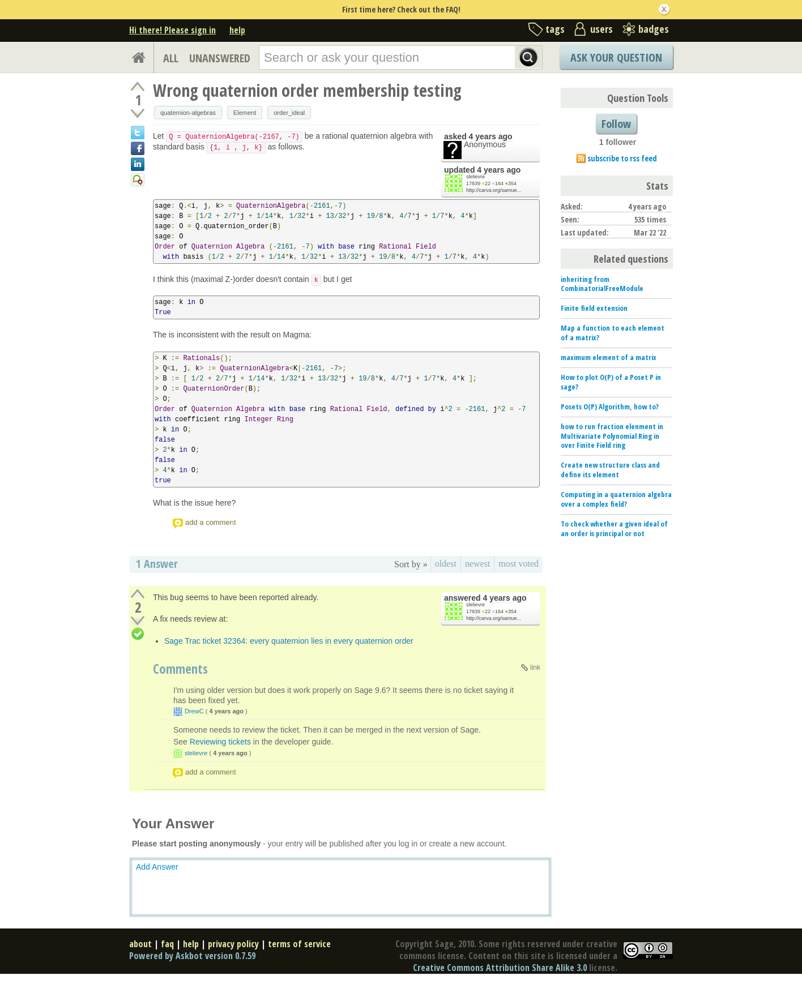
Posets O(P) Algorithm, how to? (610, 406)
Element (244, 112)
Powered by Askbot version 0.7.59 (192, 955)
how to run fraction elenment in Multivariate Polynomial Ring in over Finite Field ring (612, 436)
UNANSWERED (219, 58)
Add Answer (157, 866)
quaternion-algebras (188, 112)
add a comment (210, 522)
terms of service (299, 944)
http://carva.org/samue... (493, 190)
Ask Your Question (616, 57)
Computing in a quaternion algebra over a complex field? (616, 499)
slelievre (475, 176)
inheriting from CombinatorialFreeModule (602, 284)
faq (167, 944)
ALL (170, 58)
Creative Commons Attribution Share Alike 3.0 (500, 967)
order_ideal (289, 112)
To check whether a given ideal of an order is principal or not (614, 528)
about (140, 944)
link (535, 667)
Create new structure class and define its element (610, 470)
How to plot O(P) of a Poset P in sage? (611, 382)
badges (653, 29)
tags (555, 29)
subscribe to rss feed (622, 158)
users (601, 29)
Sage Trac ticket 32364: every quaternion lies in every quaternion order (288, 640)
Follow (616, 123)
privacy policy (233, 944)
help (237, 30)
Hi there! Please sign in (172, 30)
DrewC (194, 711)
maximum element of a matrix (608, 357)
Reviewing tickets (220, 741)
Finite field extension (594, 308)
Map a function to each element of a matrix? (612, 333)
